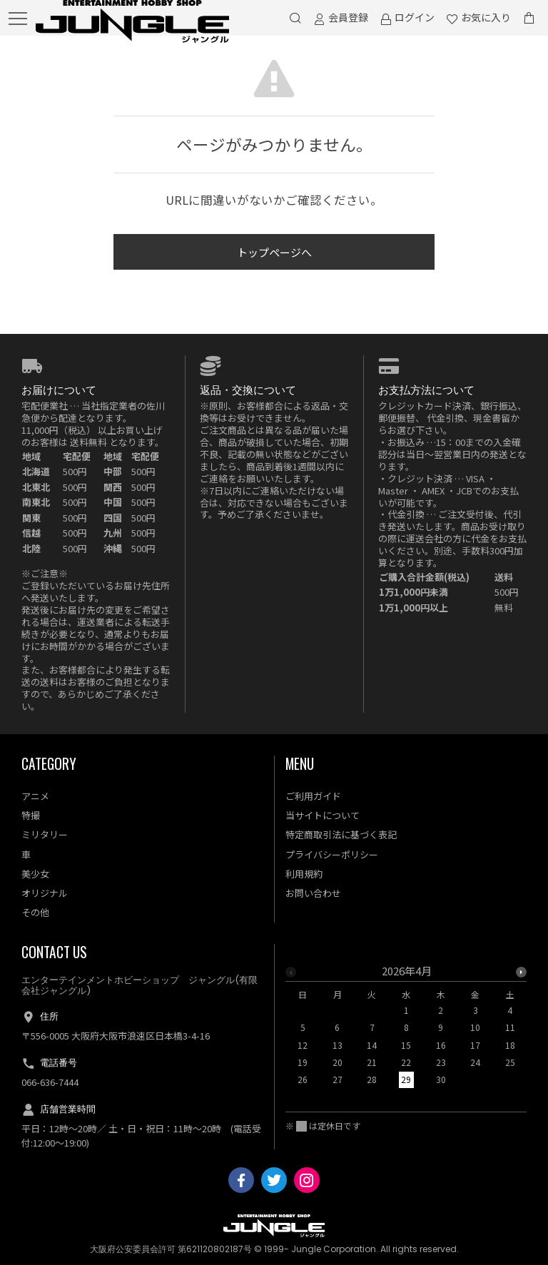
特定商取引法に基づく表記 (341, 834)
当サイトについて (322, 815)
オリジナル (44, 893)
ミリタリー (44, 834)
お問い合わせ (313, 893)
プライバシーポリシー (331, 854)
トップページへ (274, 252)
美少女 (35, 873)
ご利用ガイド (313, 796)
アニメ (35, 796)
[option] (406, 1029)
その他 (35, 912)
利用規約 (304, 873)
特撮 (30, 815)
